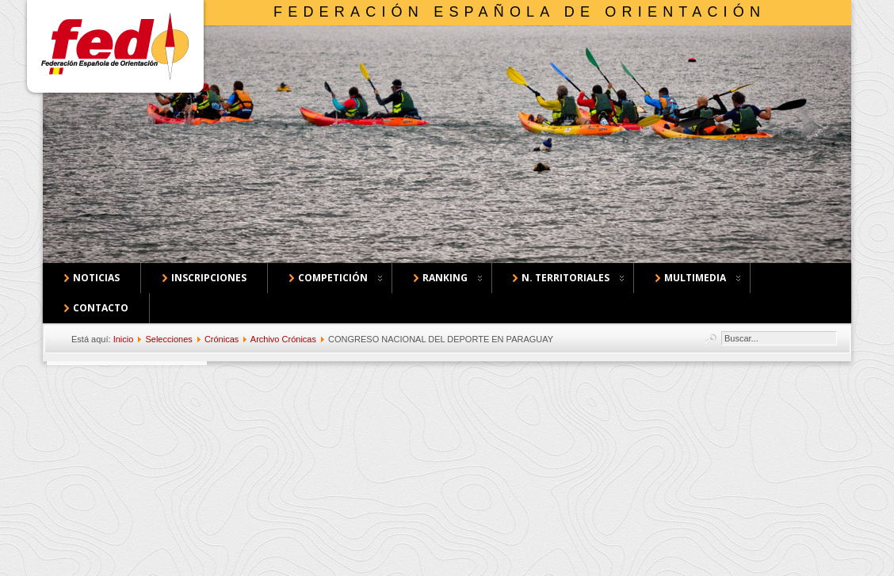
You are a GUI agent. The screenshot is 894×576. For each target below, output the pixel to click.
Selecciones (168, 339)
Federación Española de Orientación (519, 12)
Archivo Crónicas (283, 339)
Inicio (123, 339)
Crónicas (221, 339)
